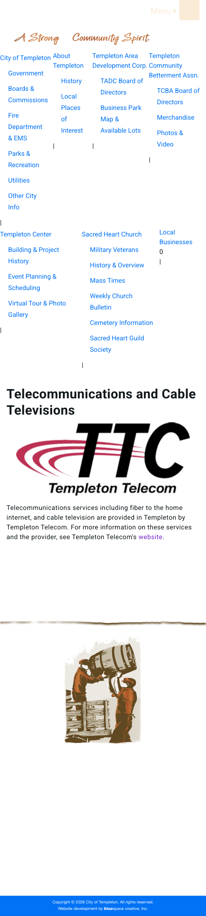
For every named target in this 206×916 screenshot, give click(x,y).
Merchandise (175, 117)
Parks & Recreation (23, 159)
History (71, 81)
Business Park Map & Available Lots (120, 119)
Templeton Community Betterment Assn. (103, 835)
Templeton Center (103, 848)
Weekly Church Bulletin (111, 301)
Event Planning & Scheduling (32, 282)
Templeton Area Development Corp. (103, 822)
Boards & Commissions (28, 94)
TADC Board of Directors (121, 86)
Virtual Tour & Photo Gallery (37, 308)
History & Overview (117, 265)
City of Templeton (103, 796)
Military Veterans (114, 250)
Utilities (19, 180)
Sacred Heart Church (103, 861)
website (151, 537)
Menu (165, 11)
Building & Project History (33, 255)
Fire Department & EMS (25, 127)
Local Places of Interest (72, 113)
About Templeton (103, 809)
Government (25, 73)
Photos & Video (170, 138)
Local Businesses (103, 874)
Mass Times (107, 280)
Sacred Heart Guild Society (117, 343)
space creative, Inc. (126, 909)
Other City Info (22, 201)
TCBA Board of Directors (178, 96)
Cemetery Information (121, 323)
